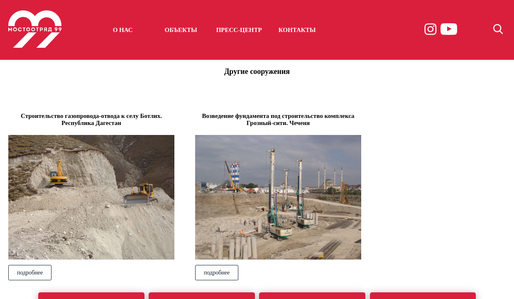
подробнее (30, 273)
